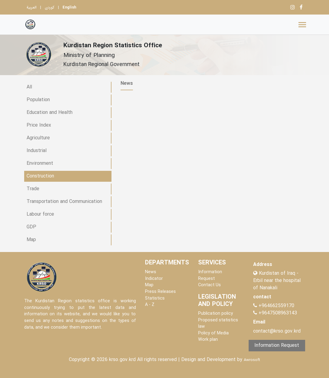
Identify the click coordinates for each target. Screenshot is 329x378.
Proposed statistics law (218, 323)
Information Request (210, 275)
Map (149, 285)
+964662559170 (276, 306)
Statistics (155, 298)
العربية (32, 8)
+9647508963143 (277, 313)
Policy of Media (213, 333)
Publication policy (215, 313)
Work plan (208, 339)
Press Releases (160, 291)
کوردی (49, 8)
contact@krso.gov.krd (277, 331)
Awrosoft (252, 360)
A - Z (149, 304)
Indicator (154, 278)
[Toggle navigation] (302, 25)
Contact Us (209, 285)
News (150, 272)
